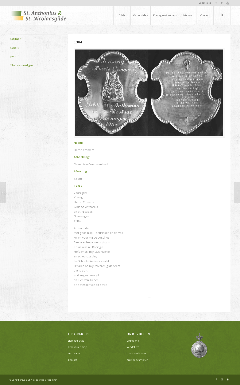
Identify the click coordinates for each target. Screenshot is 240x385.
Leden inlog (205, 2)
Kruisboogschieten (137, 360)
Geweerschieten (136, 353)
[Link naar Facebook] (216, 3)
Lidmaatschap (76, 340)
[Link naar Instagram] (222, 3)
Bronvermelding (77, 347)
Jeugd (13, 56)
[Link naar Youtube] (227, 3)
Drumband (133, 340)
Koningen (15, 38)
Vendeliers (133, 347)
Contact (72, 360)
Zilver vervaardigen (21, 65)
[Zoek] (221, 15)
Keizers (14, 47)
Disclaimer (74, 353)
